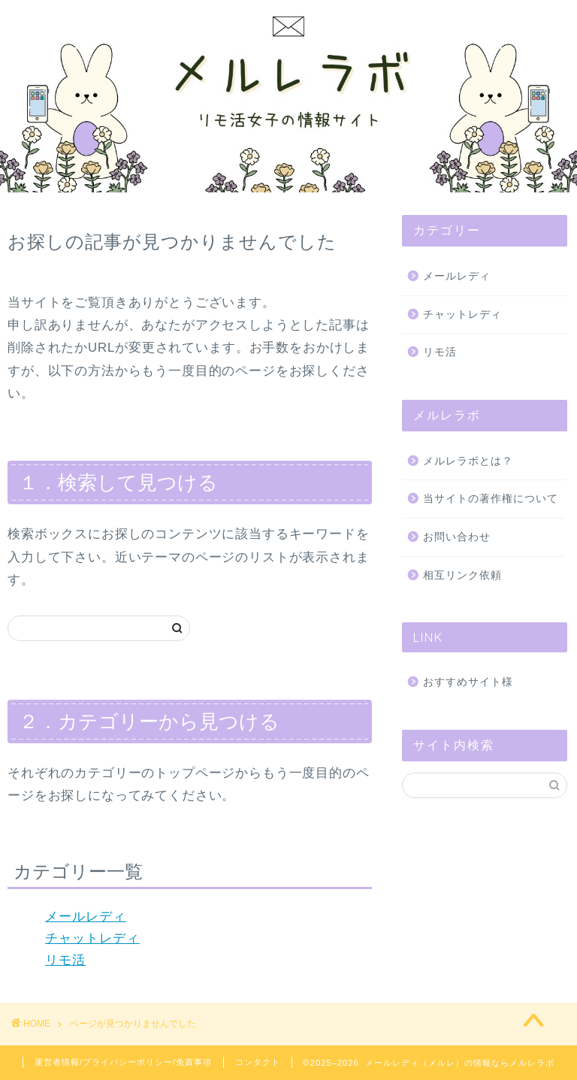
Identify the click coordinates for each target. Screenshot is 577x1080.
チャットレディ (92, 938)
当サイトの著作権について (490, 498)
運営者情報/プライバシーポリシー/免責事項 (123, 1061)
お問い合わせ (457, 537)
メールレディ (85, 916)
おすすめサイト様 (468, 682)
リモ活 (65, 960)
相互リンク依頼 (462, 575)
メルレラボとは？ (468, 461)
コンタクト (257, 1061)
